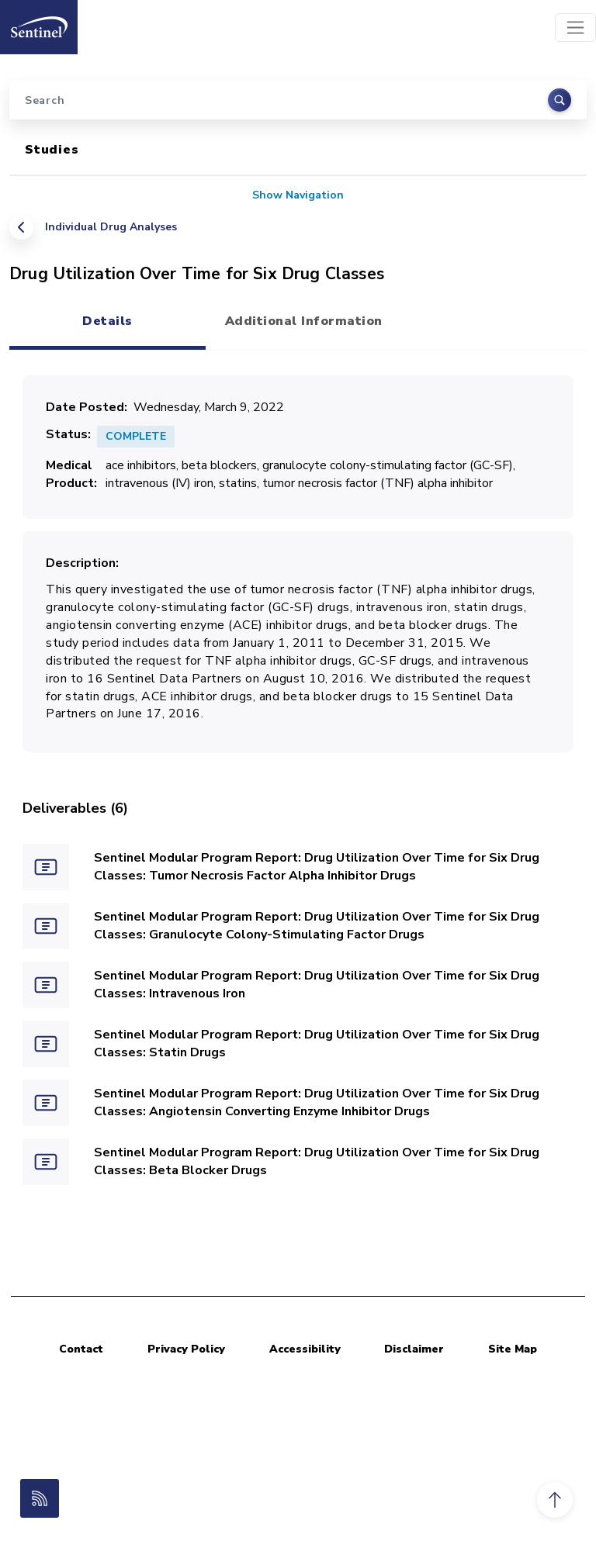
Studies (52, 149)
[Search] (298, 100)
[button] (555, 1500)
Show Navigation (298, 195)
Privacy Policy (186, 1349)
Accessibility (305, 1349)
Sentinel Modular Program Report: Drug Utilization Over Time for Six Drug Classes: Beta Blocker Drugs (316, 1161)
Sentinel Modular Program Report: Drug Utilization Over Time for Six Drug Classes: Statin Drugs (316, 1043)
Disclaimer (414, 1349)
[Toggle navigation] (575, 27)
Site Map (512, 1349)
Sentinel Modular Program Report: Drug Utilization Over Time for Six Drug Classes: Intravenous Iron (316, 984)
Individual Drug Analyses (111, 226)
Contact (81, 1349)
